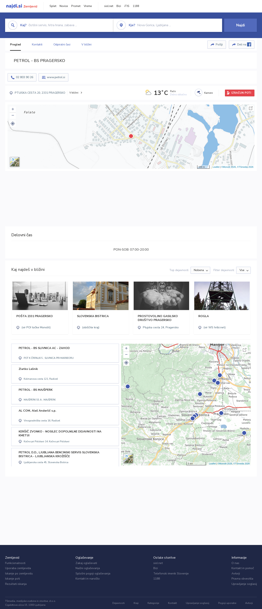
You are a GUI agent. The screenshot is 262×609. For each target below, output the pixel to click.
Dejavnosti (118, 603)
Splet (53, 6)
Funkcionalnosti (15, 563)
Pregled (15, 44)
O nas (235, 563)
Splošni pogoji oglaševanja (93, 573)
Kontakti (37, 44)
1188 (136, 6)
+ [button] (12, 110)
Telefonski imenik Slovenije (171, 573)
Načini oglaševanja (88, 568)
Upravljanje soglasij (244, 584)
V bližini (86, 44)
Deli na (244, 44)
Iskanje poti (12, 579)
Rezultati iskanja (16, 584)
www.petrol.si (56, 77)
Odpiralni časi (62, 44)
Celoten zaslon (251, 108)
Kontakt (172, 603)
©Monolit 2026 (228, 167)
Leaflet (216, 167)
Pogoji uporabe (227, 603)
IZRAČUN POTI (241, 93)
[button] (13, 123)
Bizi (118, 6)
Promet (75, 6)
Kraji (136, 603)
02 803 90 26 (24, 77)
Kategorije (153, 603)
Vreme (88, 6)
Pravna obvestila (242, 579)
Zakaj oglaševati (86, 563)
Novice (64, 6)
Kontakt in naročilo (88, 579)
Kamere (208, 93)
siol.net (108, 6)
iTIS (126, 6)
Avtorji (236, 573)
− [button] (12, 116)
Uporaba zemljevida (18, 568)
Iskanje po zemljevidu (19, 573)
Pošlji (219, 44)
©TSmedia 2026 (245, 167)
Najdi (240, 25)
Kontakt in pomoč (243, 568)
